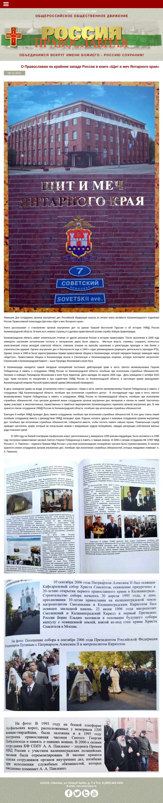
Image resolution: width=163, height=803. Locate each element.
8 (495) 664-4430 (112, 782)
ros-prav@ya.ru (86, 786)
